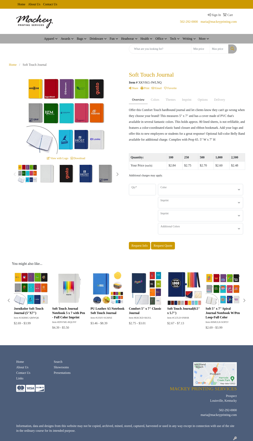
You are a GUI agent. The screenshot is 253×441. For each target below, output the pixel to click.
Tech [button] (173, 38)
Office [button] (159, 38)
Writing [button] (187, 38)
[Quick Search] (160, 49)
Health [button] (145, 38)
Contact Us (50, 4)
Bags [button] (80, 38)
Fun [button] (112, 38)
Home (21, 4)
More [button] (202, 38)
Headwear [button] (127, 38)
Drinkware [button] (96, 38)
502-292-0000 (189, 21)
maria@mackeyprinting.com (219, 21)
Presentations (62, 372)
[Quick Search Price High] (219, 49)
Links (19, 378)
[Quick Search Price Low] (200, 49)
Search (58, 361)
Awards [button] (65, 38)
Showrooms (61, 367)
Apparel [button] (49, 38)
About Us (34, 4)
